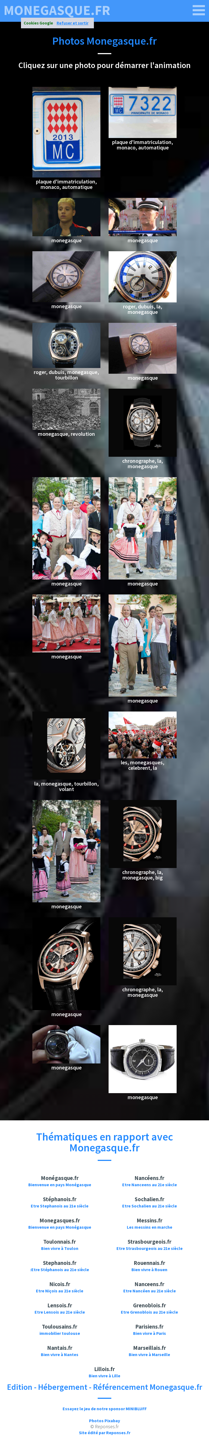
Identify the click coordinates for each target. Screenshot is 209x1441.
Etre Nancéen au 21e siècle (149, 1290)
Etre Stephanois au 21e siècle (59, 1206)
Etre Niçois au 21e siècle (59, 1290)
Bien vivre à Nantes (59, 1354)
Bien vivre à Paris (149, 1333)
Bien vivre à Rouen (149, 1269)
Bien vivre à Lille (104, 1375)
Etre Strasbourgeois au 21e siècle (149, 1248)
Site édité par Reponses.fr (104, 1432)
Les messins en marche (149, 1227)
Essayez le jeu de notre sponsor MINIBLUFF (105, 1408)
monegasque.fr (57, 10)
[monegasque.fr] (199, 10)
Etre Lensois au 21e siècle (60, 1312)
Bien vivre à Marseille (149, 1354)
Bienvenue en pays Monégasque (59, 1184)
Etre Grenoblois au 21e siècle (149, 1312)
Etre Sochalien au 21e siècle (149, 1206)
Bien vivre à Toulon (59, 1248)
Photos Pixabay (104, 1420)
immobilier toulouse (59, 1333)
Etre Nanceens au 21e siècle (149, 1184)
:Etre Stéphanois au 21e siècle (59, 1269)
